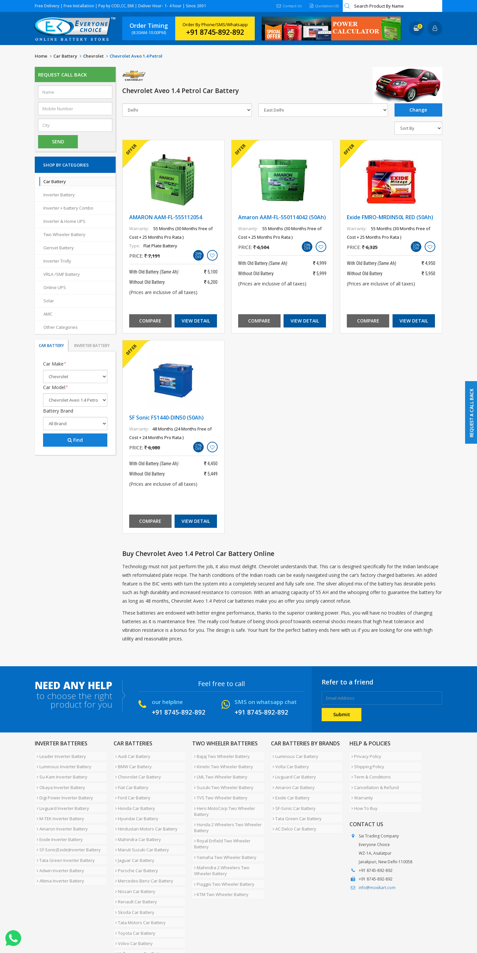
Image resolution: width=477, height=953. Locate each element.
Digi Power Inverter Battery (63, 787)
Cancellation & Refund (373, 779)
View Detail (196, 321)
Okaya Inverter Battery (59, 779)
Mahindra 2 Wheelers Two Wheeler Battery (219, 841)
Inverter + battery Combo (68, 208)
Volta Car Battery (289, 763)
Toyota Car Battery (134, 890)
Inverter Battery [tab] (92, 345)
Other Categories (60, 327)
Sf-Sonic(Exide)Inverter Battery (67, 826)
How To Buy (362, 795)
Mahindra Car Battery (136, 819)
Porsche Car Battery (135, 842)
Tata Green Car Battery (295, 803)
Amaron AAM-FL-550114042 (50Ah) (282, 217)
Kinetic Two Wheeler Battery (221, 763)
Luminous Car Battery (294, 755)
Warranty (360, 787)
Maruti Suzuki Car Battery (140, 826)
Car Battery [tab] (51, 345)
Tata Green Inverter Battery (64, 834)
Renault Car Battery (134, 866)
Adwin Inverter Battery (58, 842)
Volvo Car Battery (132, 898)
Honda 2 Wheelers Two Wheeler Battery (226, 812)
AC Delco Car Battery (293, 811)
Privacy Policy (364, 755)
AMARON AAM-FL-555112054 (165, 217)
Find (75, 440)
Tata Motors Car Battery (139, 882)
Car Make (54, 364)
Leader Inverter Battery (59, 755)
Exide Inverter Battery (58, 819)
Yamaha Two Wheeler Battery (223, 830)
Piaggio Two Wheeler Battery (222, 852)
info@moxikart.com (377, 873)
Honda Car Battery (133, 795)
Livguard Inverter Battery (61, 795)
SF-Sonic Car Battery (292, 795)
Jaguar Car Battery (133, 834)
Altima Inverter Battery (58, 850)
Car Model (55, 387)
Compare (150, 321)
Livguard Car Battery (292, 771)
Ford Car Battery (131, 787)
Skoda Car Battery (133, 874)
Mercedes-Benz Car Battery (143, 850)
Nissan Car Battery (134, 858)
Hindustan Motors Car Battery (145, 811)
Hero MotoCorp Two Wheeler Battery (222, 798)
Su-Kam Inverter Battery (60, 771)
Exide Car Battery (289, 787)
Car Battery (65, 56)
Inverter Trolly (57, 261)
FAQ (177, 928)
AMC (47, 314)
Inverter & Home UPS (64, 221)
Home (41, 56)
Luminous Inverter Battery (62, 763)
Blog (193, 928)
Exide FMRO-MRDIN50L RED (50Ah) (390, 217)
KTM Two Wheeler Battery (219, 860)
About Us (64, 928)
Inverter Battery (59, 195)
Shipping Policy (365, 763)
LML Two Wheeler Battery (218, 771)
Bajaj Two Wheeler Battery (220, 755)
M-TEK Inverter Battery (58, 803)
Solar (48, 301)
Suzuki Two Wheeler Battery (221, 779)
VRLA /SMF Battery (61, 274)
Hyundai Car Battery (135, 803)
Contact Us (287, 6)
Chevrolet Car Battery (136, 771)
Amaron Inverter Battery (60, 811)
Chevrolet (93, 56)
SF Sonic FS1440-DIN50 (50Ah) (166, 417)
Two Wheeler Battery (64, 234)
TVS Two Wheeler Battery (218, 787)
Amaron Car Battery (292, 779)
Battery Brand (58, 411)
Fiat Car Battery (130, 779)
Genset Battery (58, 248)
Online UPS (54, 287)
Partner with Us (96, 928)
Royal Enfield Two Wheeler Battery (228, 823)
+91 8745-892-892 (215, 32)
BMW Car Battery (132, 763)
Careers (128, 928)
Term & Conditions (369, 771)
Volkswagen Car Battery (139, 906)
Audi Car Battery (131, 755)
